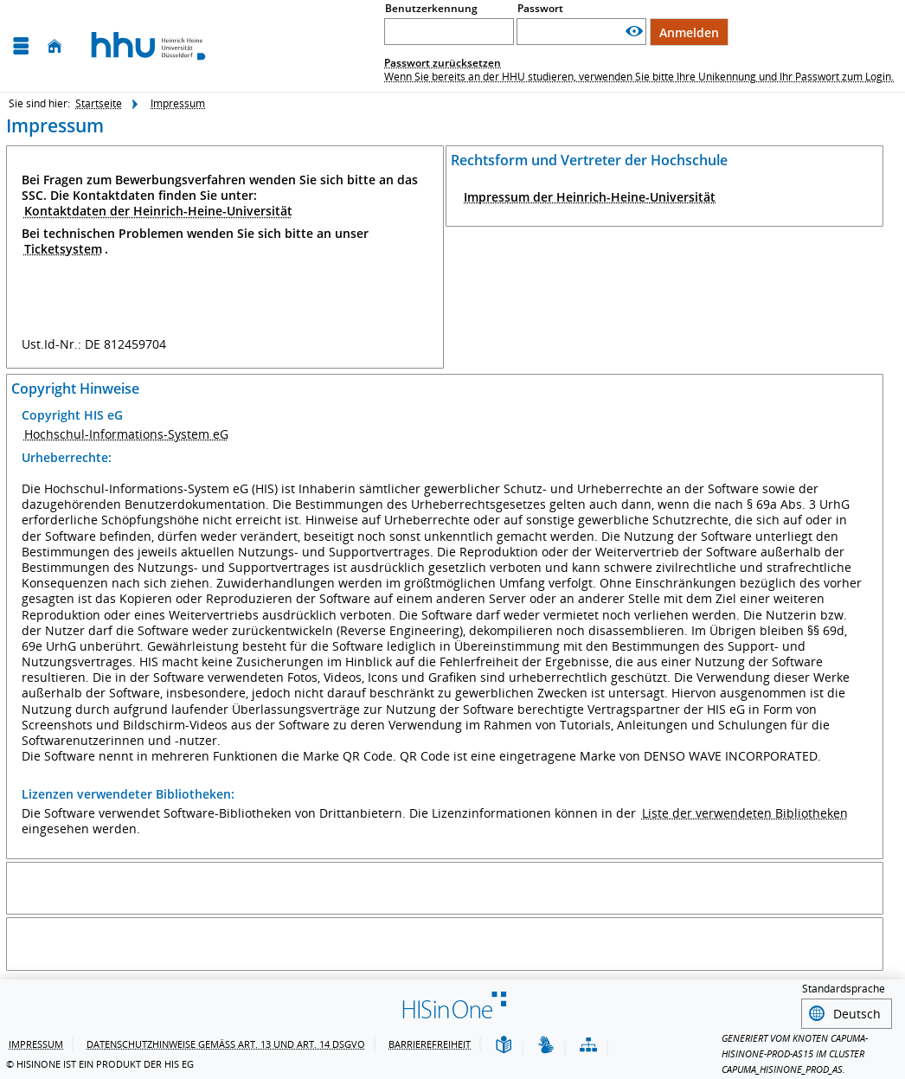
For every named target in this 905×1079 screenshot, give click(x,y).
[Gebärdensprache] (546, 1043)
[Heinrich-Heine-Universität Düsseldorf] (148, 45)
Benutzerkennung (431, 8)
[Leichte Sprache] (503, 1043)
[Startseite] (54, 46)
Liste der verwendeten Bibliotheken (745, 813)
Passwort (540, 8)
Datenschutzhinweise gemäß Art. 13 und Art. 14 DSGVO (226, 1041)
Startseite (98, 103)
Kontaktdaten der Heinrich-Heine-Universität (158, 210)
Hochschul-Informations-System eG (126, 434)
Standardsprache (843, 988)
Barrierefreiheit (429, 1041)
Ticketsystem (63, 249)
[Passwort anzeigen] (634, 31)
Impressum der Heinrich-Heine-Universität (590, 197)
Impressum (178, 103)
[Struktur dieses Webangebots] (588, 1043)
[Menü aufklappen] (21, 46)
